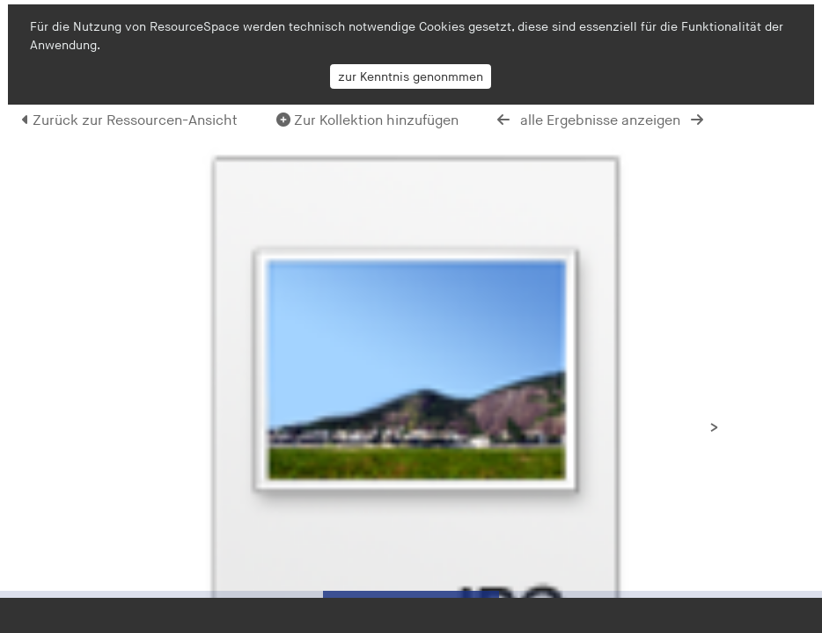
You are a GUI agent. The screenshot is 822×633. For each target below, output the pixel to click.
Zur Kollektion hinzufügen (367, 121)
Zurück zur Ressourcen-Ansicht (130, 121)
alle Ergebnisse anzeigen (600, 121)
